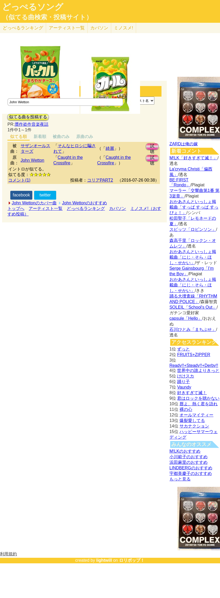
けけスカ (185, 376)
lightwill (104, 560)
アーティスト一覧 (45, 208)
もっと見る (180, 479)
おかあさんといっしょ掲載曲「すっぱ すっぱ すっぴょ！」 (193, 207)
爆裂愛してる (192, 420)
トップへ (15, 208)
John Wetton (32, 160)
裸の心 (185, 409)
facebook (21, 195)
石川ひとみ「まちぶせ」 (192, 329)
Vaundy (184, 387)
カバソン (99, 27)
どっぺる (23, 27)
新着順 (40, 136)
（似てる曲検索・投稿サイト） (47, 17)
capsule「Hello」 (185, 318)
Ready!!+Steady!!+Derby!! (193, 365)
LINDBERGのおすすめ (190, 468)
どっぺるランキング (86, 208)
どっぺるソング (32, 7)
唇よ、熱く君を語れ (198, 404)
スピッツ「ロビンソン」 (192, 229)
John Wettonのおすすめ (84, 203)
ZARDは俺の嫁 (183, 144)
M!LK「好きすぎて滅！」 (193, 158)
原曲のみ (84, 136)
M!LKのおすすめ (184, 451)
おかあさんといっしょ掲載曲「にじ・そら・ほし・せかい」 (192, 257)
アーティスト (67, 27)
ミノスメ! (123, 27)
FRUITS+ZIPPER (193, 354)
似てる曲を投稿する (28, 117)
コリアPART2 (100, 180)
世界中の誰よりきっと (198, 370)
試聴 (152, 147)
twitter (45, 195)
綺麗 (110, 148)
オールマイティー (196, 415)
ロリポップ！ (132, 560)
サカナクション (194, 426)
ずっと (183, 349)
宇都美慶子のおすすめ (190, 473)
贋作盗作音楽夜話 (31, 124)
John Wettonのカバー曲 (34, 203)
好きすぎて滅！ (192, 392)
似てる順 (18, 136)
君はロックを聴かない (198, 398)
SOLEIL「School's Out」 (193, 307)
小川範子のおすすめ (188, 457)
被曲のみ (61, 136)
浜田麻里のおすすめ (188, 462)
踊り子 (183, 381)
